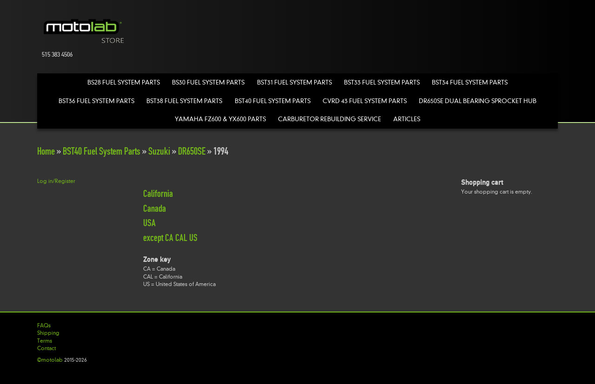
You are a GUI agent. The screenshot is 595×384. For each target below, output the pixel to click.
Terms (44, 341)
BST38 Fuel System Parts (184, 101)
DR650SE (191, 151)
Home (46, 151)
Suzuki (159, 151)
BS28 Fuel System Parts (123, 82)
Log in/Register (56, 181)
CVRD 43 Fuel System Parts (365, 101)
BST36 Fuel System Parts (96, 101)
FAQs (44, 325)
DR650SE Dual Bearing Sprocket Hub (477, 101)
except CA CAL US (170, 238)
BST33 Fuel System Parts (382, 82)
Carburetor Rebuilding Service (329, 119)
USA (149, 223)
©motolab (50, 360)
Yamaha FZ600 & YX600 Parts (220, 119)
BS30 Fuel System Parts (208, 82)
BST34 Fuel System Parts (470, 82)
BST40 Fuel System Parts (273, 101)
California (158, 194)
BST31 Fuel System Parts (294, 82)
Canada (154, 208)
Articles (406, 119)
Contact (46, 348)
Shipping (48, 333)
